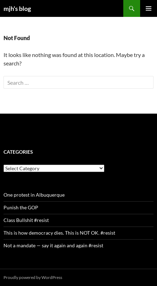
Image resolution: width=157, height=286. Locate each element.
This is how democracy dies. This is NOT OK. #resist (59, 233)
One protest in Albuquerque (34, 195)
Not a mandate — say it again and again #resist (53, 245)
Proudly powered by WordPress (33, 277)
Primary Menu (148, 8)
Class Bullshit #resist (26, 220)
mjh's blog (17, 8)
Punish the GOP (21, 207)
